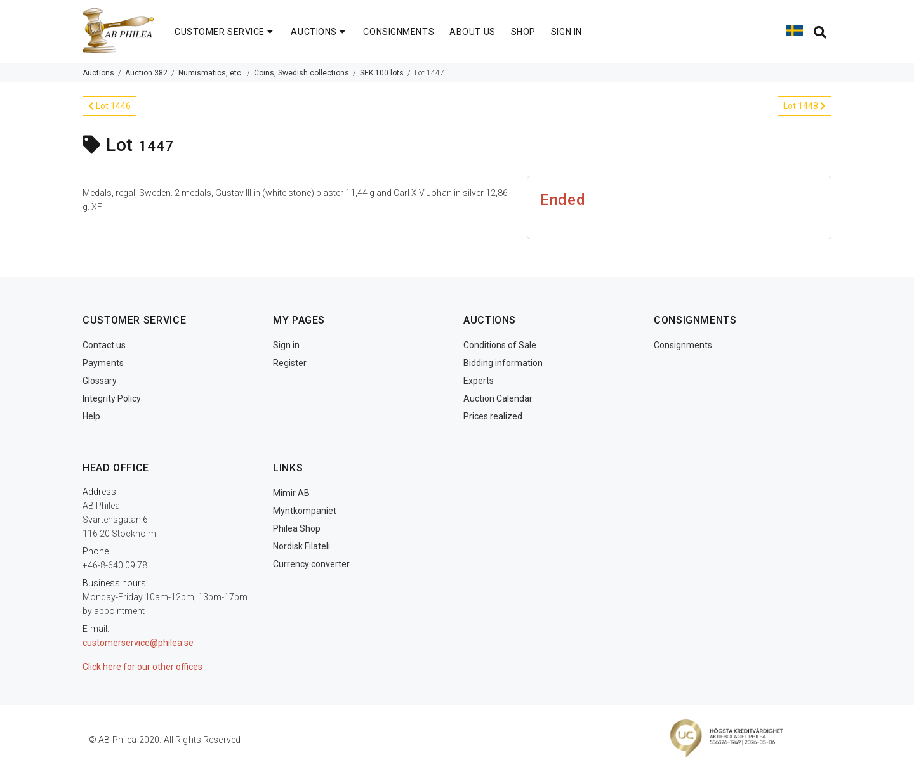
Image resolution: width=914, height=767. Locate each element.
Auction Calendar (498, 398)
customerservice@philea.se (138, 643)
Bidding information (503, 363)
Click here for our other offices (142, 667)
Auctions (98, 73)
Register (290, 363)
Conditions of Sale (499, 345)
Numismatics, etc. (210, 73)
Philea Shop (297, 528)
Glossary (100, 381)
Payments (103, 363)
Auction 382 (146, 73)
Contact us (104, 345)
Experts (478, 381)
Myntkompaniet (304, 511)
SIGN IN (566, 32)
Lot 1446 (109, 106)
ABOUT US (472, 32)
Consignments (683, 345)
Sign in (286, 345)
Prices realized (492, 416)
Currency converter (311, 564)
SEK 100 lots (382, 73)
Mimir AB (291, 493)
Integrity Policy (112, 398)
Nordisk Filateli (301, 546)
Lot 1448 (804, 106)
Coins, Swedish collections (301, 73)
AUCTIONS (319, 32)
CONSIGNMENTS (398, 32)
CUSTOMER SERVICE (225, 32)
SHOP (523, 32)
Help (91, 416)
